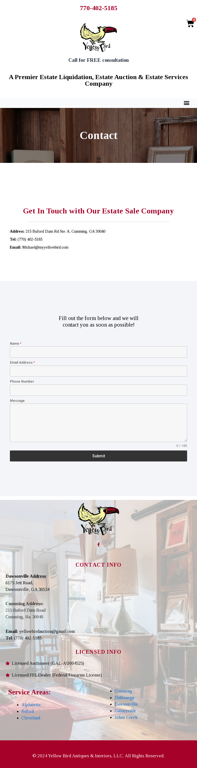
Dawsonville (126, 704)
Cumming (123, 691)
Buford (27, 711)
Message (17, 401)
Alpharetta (30, 704)
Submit (98, 456)
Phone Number (22, 381)
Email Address (22, 362)
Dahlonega (124, 697)
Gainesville (125, 710)
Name (15, 344)
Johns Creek (126, 717)
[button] (186, 102)
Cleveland (30, 718)
